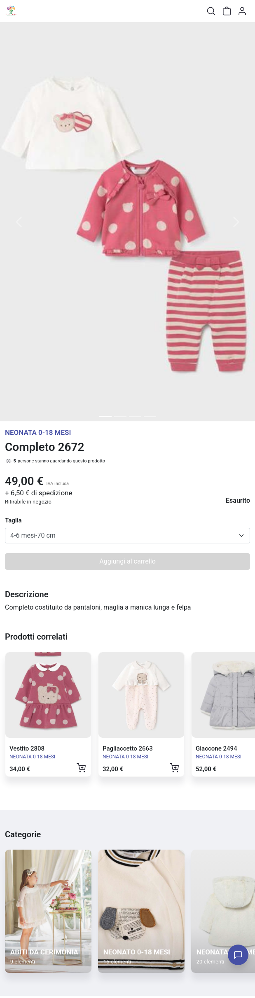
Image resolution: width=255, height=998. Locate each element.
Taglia (13, 520)
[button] (19, 221)
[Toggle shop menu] (27, 11)
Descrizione (26, 594)
